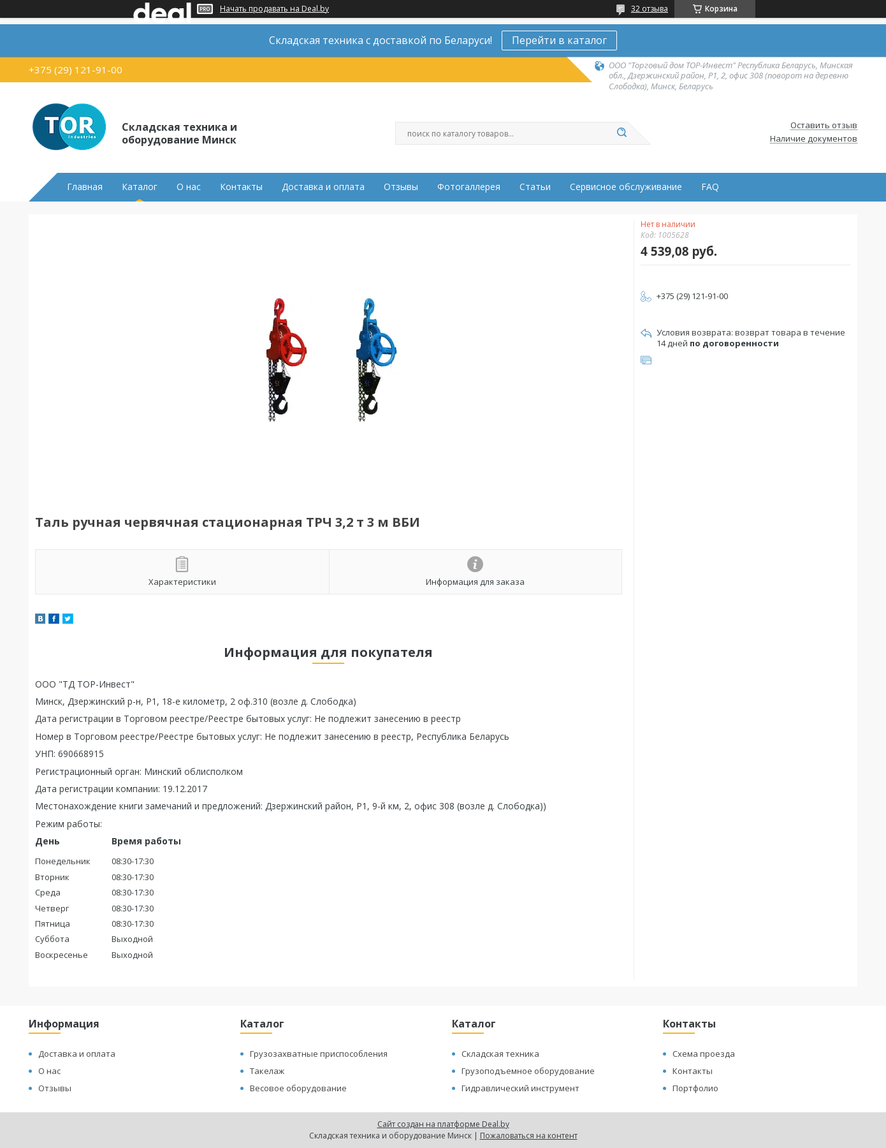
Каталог (139, 186)
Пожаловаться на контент (528, 1135)
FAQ (710, 186)
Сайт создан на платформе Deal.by (443, 1124)
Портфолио (695, 1088)
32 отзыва (649, 8)
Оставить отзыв (823, 125)
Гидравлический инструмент (520, 1088)
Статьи (535, 186)
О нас (189, 186)
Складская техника (500, 1053)
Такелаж (267, 1071)
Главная (85, 186)
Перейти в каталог (559, 40)
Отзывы (401, 186)
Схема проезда (703, 1053)
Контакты (241, 186)
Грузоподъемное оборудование (528, 1071)
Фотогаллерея (468, 186)
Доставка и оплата (323, 186)
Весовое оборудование (298, 1088)
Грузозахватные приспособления (319, 1053)
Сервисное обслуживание (626, 186)
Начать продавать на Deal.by (274, 8)
